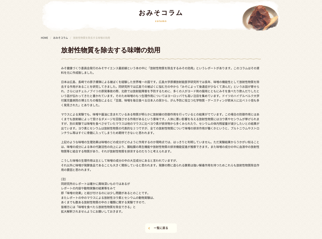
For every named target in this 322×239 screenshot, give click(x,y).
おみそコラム (60, 38)
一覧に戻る (161, 227)
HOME (44, 38)
